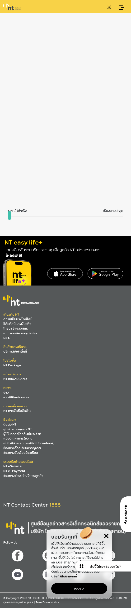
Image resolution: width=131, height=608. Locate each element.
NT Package (12, 365)
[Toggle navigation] (121, 7)
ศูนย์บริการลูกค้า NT (17, 429)
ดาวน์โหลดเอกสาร (16, 397)
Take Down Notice (47, 602)
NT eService (12, 466)
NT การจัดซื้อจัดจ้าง (17, 410)
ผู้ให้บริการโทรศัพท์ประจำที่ (22, 433)
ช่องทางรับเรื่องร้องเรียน (20, 452)
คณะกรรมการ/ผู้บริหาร (20, 333)
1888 (55, 505)
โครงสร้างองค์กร (15, 328)
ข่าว (6, 392)
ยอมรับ (79, 588)
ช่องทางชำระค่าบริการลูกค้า (23, 475)
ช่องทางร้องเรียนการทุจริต (22, 447)
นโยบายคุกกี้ (68, 576)
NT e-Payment (14, 470)
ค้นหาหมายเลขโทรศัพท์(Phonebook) (29, 443)
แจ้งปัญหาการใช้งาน (17, 438)
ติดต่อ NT (9, 424)
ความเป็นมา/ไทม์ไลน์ (17, 319)
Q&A (6, 338)
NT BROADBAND (15, 378)
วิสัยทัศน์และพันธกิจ (17, 323)
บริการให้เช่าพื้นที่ (15, 351)
